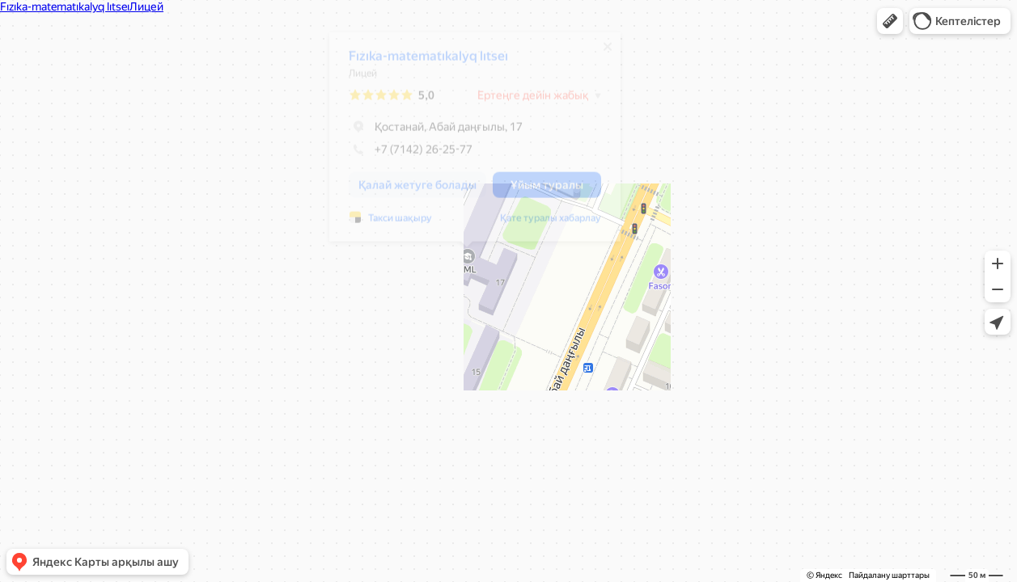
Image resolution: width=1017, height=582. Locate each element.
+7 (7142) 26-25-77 (402, 156)
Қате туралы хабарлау (542, 224)
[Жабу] (599, 53)
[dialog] (466, 143)
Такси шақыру (392, 224)
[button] (890, 21)
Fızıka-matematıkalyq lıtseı (420, 62)
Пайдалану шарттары (889, 575)
